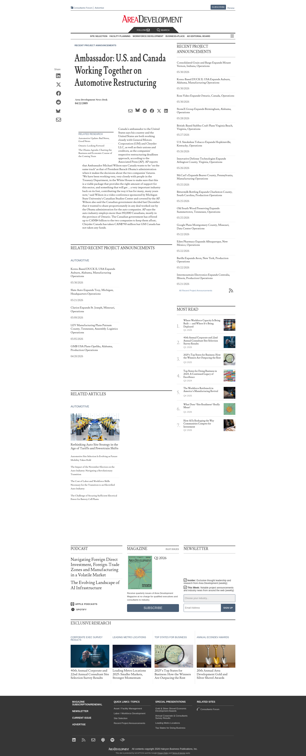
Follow (143, 30)
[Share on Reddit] (59, 102)
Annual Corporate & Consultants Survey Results (171, 717)
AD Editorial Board (198, 36)
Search (163, 30)
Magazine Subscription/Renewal (87, 703)
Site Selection (120, 718)
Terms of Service (178, 753)
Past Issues (172, 549)
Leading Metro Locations (167, 723)
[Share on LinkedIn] (59, 76)
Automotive (80, 260)
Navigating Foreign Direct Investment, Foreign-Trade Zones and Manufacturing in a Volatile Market (95, 567)
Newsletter (80, 711)
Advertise (99, 8)
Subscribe (218, 7)
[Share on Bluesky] (59, 111)
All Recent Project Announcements (195, 290)
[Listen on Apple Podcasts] (96, 604)
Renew (230, 8)
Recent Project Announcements (95, 45)
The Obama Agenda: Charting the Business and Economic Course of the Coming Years (95, 153)
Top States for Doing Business (170, 728)
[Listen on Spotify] (96, 609)
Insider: (207, 582)
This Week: (209, 589)
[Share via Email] (59, 120)
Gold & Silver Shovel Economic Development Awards (170, 709)
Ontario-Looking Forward (91, 145)
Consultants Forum (82, 8)
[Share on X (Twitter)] (59, 84)
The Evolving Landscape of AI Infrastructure (95, 585)
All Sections (232, 36)
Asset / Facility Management (128, 708)
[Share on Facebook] (59, 93)
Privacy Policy (162, 753)
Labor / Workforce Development (129, 713)
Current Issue (81, 718)
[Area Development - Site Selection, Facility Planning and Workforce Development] (153, 19)
